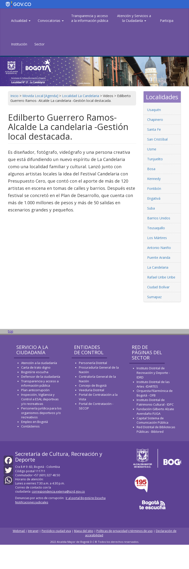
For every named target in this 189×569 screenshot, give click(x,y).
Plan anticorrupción (35, 390)
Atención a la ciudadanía (39, 363)
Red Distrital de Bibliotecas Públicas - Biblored (156, 429)
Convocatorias (51, 20)
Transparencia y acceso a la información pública (89, 18)
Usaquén (154, 109)
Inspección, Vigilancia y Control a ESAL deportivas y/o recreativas (40, 399)
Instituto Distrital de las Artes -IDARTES (153, 384)
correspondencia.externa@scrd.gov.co (58, 491)
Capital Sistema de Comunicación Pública (152, 420)
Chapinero (155, 119)
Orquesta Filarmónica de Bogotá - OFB (155, 393)
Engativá (153, 198)
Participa (166, 20)
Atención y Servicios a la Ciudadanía (134, 18)
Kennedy (154, 178)
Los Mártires (157, 237)
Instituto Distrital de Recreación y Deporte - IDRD (153, 372)
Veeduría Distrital (91, 390)
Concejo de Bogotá (93, 385)
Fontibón (154, 188)
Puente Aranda (158, 257)
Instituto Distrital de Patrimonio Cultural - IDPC (155, 402)
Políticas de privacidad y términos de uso (124, 531)
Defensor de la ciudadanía (40, 376)
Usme (151, 149)
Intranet (33, 531)
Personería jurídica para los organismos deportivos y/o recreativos (41, 413)
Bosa (151, 169)
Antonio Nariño (159, 247)
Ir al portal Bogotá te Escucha (86, 498)
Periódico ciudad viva (56, 531)
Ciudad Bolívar (158, 287)
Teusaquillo (156, 228)
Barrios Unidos (158, 218)
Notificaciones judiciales (31, 502)
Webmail (19, 531)
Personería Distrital (93, 363)
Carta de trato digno (35, 367)
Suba (151, 208)
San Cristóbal (157, 139)
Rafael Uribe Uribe (161, 277)
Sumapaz (154, 297)
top (10, 331)
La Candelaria (157, 267)
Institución (19, 44)
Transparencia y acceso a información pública (40, 383)
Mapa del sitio (83, 531)
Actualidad (21, 20)
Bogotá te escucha (34, 372)
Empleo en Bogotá (34, 422)
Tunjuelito (155, 159)
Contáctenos (30, 426)
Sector (39, 44)
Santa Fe (154, 129)
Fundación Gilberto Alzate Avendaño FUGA (155, 411)
